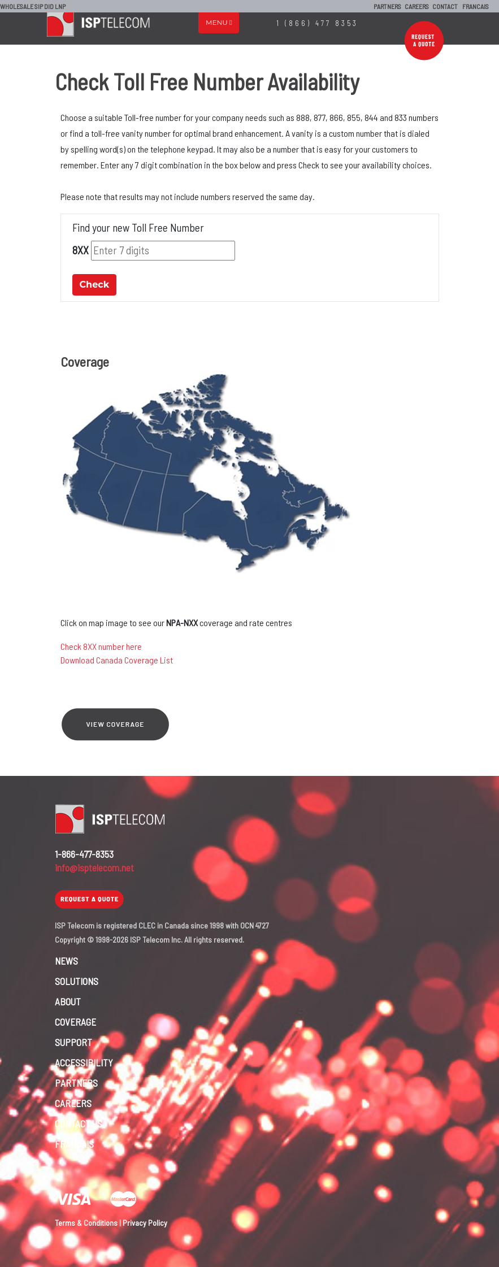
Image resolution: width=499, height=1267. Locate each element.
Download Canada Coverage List (116, 659)
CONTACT (445, 6)
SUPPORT (73, 1042)
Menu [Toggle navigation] (219, 22)
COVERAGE (75, 1021)
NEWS (66, 960)
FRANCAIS (475, 6)
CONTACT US (78, 1123)
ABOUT (68, 1001)
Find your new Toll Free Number (138, 227)
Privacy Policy (145, 1222)
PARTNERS (387, 6)
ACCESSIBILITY (84, 1062)
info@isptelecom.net (94, 867)
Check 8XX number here (101, 646)
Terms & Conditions (86, 1222)
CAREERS (417, 6)
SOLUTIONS (76, 981)
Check (95, 284)
